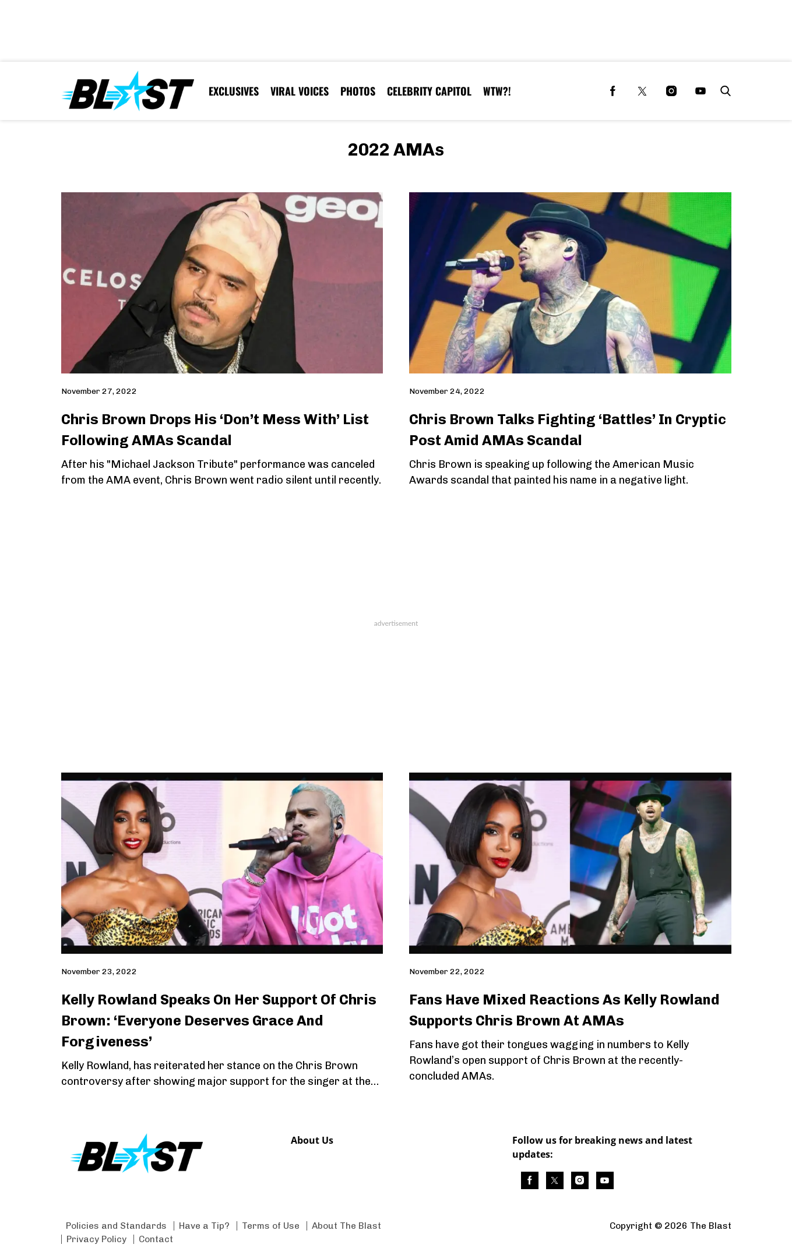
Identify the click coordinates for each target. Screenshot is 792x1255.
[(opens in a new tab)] (613, 91)
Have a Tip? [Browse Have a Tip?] (204, 1225)
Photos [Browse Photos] (357, 90)
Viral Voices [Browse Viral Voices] (299, 90)
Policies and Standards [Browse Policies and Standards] (116, 1225)
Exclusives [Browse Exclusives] (234, 90)
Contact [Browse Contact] (156, 1239)
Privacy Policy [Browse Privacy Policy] (96, 1239)
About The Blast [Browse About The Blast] (346, 1225)
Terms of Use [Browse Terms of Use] (271, 1225)
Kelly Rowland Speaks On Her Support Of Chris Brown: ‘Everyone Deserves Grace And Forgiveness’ (218, 1020)
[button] (723, 91)
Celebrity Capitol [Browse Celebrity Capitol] (429, 90)
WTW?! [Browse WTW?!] (497, 90)
